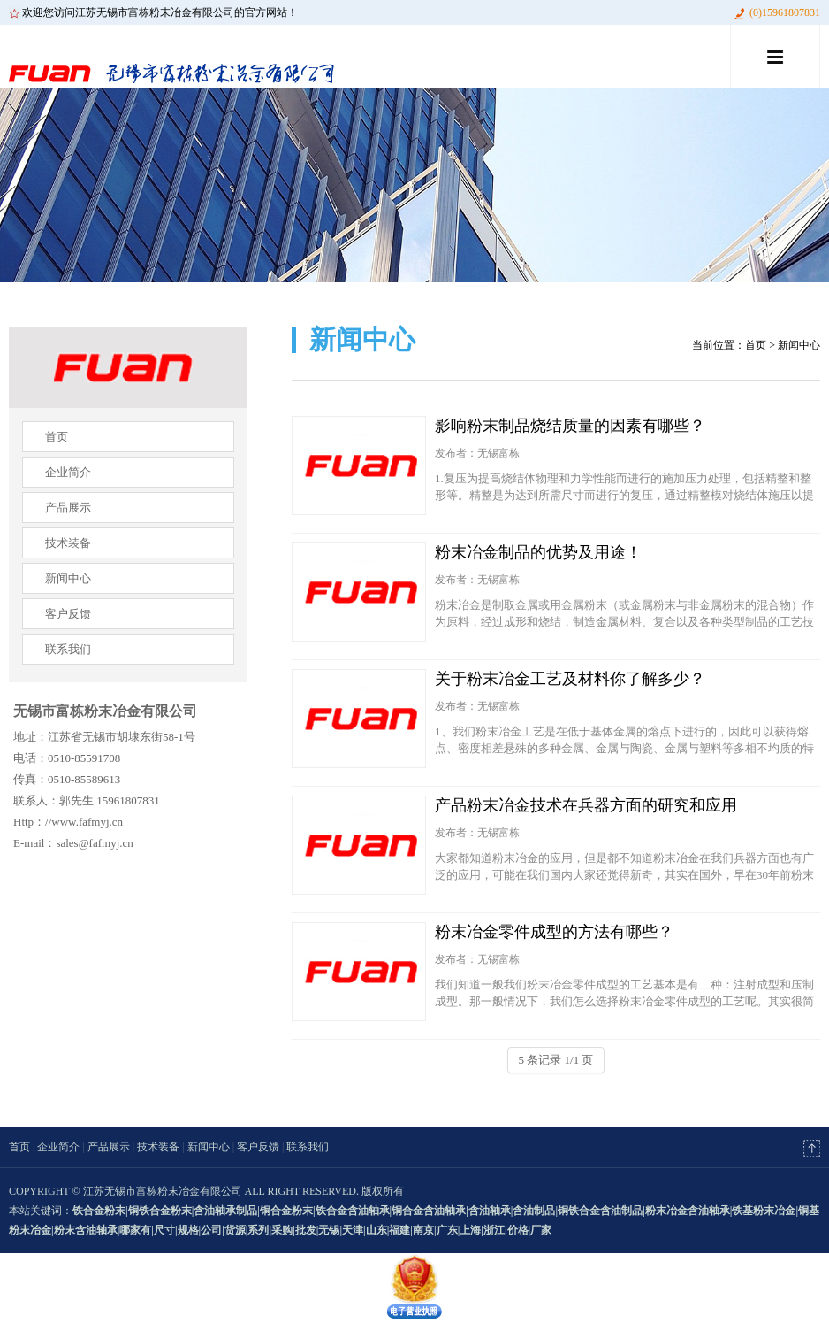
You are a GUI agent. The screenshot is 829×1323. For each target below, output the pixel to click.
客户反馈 (68, 613)
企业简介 (68, 472)
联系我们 (68, 649)
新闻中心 (68, 578)
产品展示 (68, 507)
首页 (56, 436)
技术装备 (68, 543)
